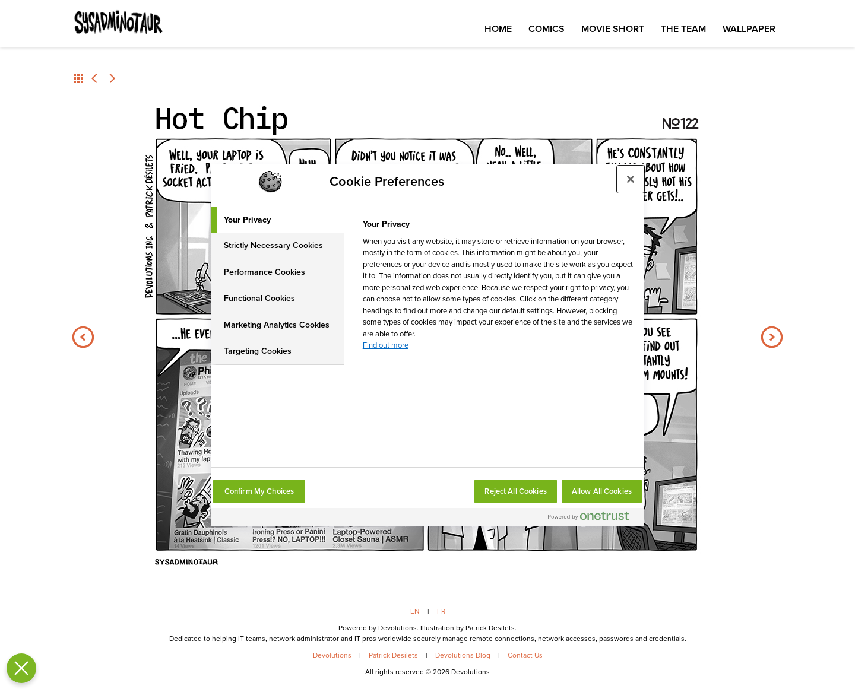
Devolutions (332, 655)
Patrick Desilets (393, 655)
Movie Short (612, 29)
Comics (546, 29)
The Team (683, 29)
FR (441, 611)
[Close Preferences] (19, 668)
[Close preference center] (631, 179)
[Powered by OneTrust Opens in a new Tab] (593, 518)
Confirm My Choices (259, 491)
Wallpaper (749, 29)
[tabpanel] (498, 288)
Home (498, 29)
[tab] (277, 220)
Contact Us (525, 655)
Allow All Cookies (602, 491)
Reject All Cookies (515, 491)
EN (415, 611)
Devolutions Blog (462, 655)
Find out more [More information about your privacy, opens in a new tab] (385, 345)
